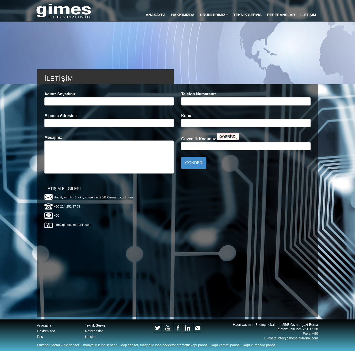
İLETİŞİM (308, 15)
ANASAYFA (156, 15)
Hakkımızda (46, 331)
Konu (186, 116)
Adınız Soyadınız (60, 94)
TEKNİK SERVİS (247, 15)
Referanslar (94, 331)
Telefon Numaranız (198, 94)
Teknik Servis (95, 325)
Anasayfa (44, 325)
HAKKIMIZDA (183, 15)
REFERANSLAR (281, 15)
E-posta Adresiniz (61, 116)
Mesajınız (53, 137)
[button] (214, 14)
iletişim (90, 337)
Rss (40, 337)
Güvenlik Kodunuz (198, 139)
